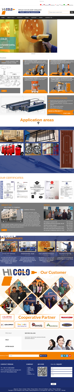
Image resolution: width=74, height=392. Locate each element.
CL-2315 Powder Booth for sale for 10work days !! (55, 226)
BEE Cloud (50, 390)
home (29, 367)
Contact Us (48, 17)
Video (27, 17)
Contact (24, 389)
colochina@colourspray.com (12, 370)
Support (34, 17)
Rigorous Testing (65, 253)
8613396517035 (12, 372)
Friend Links (58, 390)
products (31, 370)
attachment (53, 381)
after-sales (9, 346)
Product (19, 17)
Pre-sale (8, 333)
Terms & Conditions (43, 389)
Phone (54, 389)
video (29, 372)
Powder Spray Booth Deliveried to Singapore (55, 228)
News (41, 17)
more (4, 230)
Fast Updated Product (46, 253)
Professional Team (27, 253)
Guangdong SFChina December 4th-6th (54, 223)
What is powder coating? (51, 225)
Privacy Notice (34, 389)
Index (50, 389)
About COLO (10, 17)
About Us (16, 389)
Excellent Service (8, 253)
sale (7, 339)
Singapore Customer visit (51, 221)
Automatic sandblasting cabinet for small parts (55, 230)
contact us (31, 374)
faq (29, 371)
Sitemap (58, 389)
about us (30, 368)
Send (53, 384)
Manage (63, 390)
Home (3, 17)
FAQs (28, 389)
